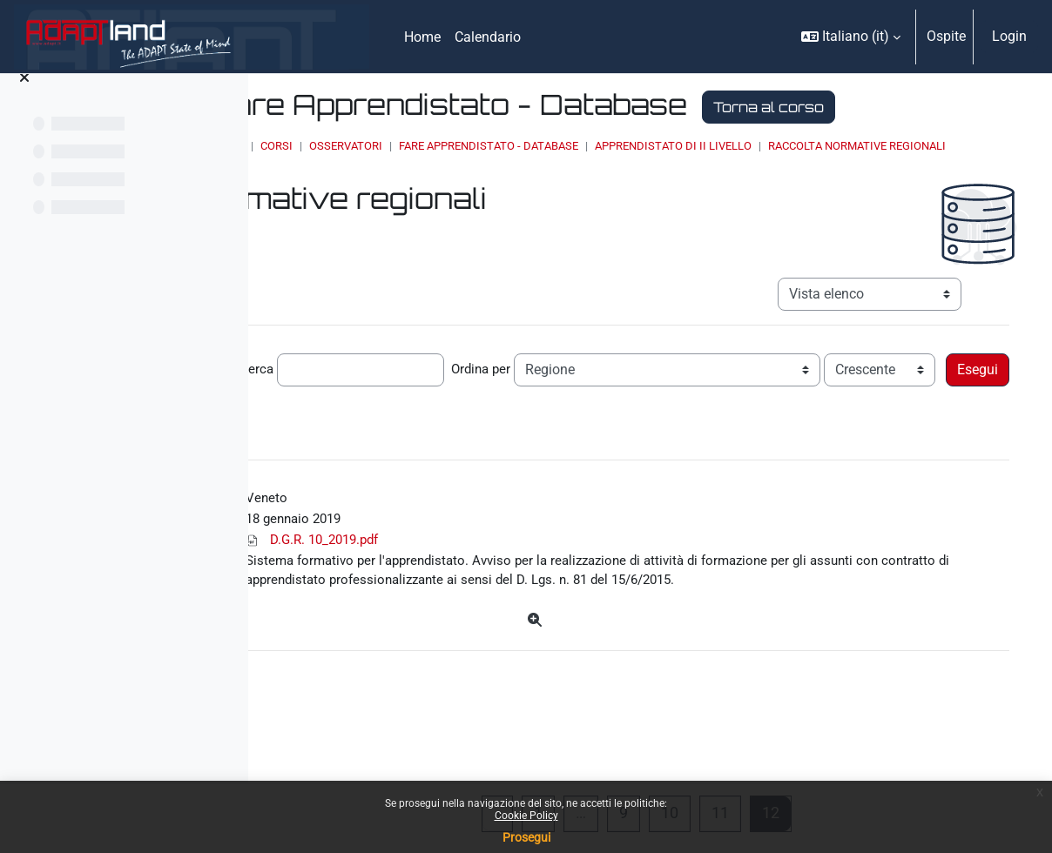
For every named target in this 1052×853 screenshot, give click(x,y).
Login (1009, 36)
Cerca (479, 421)
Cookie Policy (526, 815)
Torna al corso (477, 140)
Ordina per (706, 421)
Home (419, 178)
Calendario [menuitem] (488, 37)
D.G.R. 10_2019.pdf (515, 605)
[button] (851, 36)
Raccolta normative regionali (509, 195)
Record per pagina (331, 421)
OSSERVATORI (537, 178)
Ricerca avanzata (771, 454)
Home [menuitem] (422, 37)
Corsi (468, 178)
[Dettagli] (650, 711)
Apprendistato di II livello (864, 178)
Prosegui (526, 837)
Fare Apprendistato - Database (680, 178)
